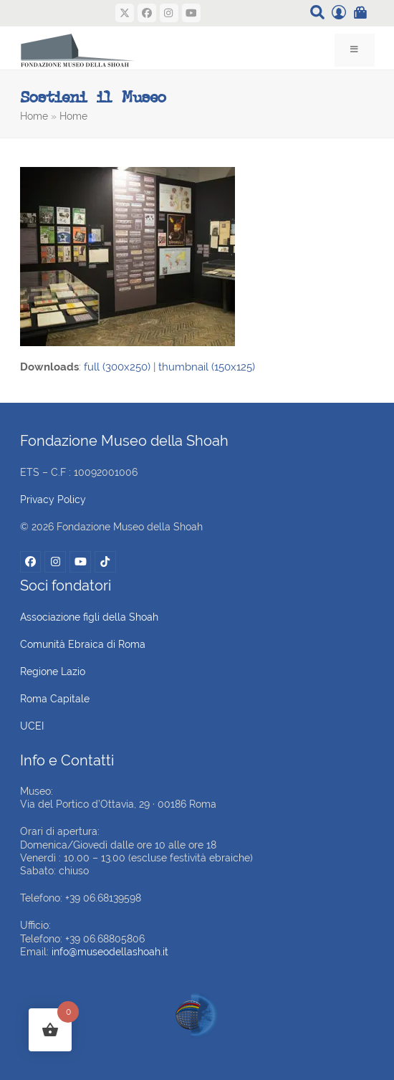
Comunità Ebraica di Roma (82, 644)
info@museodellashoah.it (110, 951)
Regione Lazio (52, 671)
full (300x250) (117, 366)
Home (34, 116)
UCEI (32, 726)
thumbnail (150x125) (206, 366)
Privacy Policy (53, 499)
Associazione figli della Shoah (89, 617)
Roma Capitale (55, 698)
